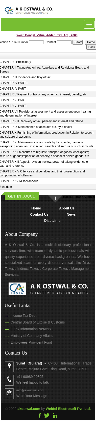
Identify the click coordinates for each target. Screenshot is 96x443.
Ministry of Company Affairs (26, 336)
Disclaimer (53, 221)
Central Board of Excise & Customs (32, 322)
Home (36, 208)
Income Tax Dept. (18, 316)
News (71, 214)
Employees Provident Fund (26, 342)
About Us (66, 208)
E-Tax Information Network (25, 329)
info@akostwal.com (36, 390)
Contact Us (39, 214)
